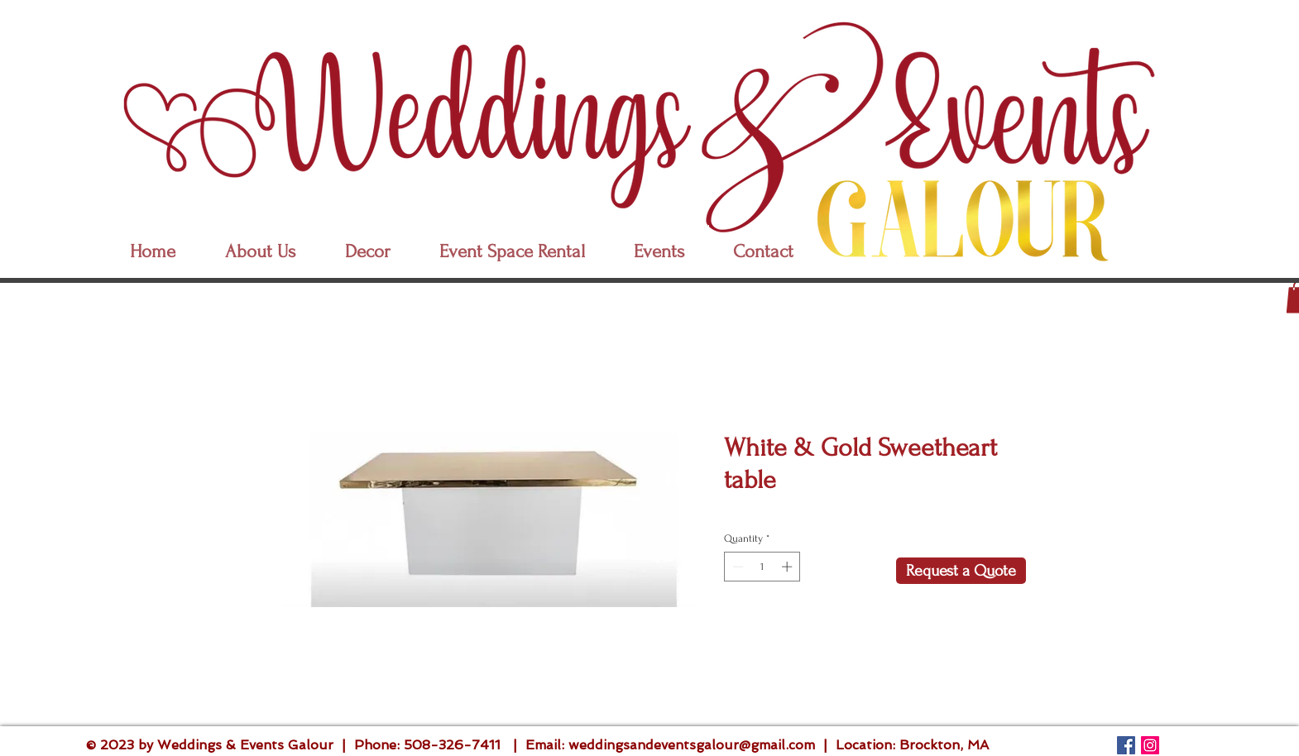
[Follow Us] (1126, 745)
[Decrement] (736, 567)
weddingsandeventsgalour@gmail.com (691, 745)
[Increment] (788, 567)
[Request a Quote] (961, 570)
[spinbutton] (762, 567)
